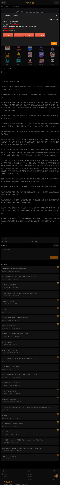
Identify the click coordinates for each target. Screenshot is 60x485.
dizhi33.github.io (29, 35)
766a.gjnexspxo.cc (13, 21)
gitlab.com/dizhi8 (19, 35)
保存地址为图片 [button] (53, 19)
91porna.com (12, 23)
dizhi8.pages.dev (8, 35)
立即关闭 (54, 43)
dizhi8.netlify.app (40, 35)
